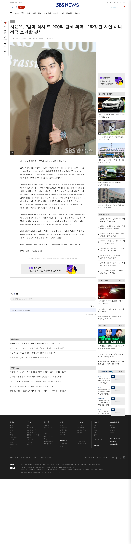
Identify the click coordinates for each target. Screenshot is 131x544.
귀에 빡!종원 (80, 428)
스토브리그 (80, 432)
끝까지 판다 (63, 444)
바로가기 (96, 421)
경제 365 (63, 432)
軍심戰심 (46, 425)
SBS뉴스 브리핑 (48, 441)
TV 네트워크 (13, 445)
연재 (61, 421)
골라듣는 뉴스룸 (48, 436)
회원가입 (116, 2)
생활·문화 (47, 13)
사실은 (62, 425)
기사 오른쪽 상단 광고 (111, 55)
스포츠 (55, 13)
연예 (62, 13)
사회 (34, 13)
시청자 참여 (26, 457)
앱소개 (96, 435)
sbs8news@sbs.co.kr (70, 464)
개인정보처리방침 (46, 457)
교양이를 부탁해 (81, 430)
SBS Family (89, 457)
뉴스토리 (29, 442)
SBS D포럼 (114, 444)
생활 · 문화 (13, 437)
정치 (22, 13)
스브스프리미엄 (115, 421)
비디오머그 (80, 421)
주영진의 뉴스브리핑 (33, 435)
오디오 (45, 432)
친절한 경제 (63, 430)
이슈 (11, 447)
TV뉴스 (77, 13)
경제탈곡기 (101, 398)
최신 (11, 425)
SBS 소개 (14, 457)
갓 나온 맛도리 (81, 441)
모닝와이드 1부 (31, 430)
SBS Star (113, 441)
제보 (95, 428)
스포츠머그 (80, 425)
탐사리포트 (63, 440)
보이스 (45, 439)
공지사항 (96, 445)
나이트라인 (30, 440)
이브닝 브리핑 (48, 428)
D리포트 (62, 435)
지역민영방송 (102, 457)
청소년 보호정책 (99, 469)
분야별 (12, 421)
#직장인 (113, 7)
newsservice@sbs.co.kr (69, 467)
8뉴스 (17, 13)
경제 (28, 13)
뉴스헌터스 (30, 428)
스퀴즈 (112, 432)
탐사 (61, 446)
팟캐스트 (112, 428)
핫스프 (99, 376)
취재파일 (69, 13)
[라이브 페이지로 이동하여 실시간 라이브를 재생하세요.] (21, 7)
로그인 (109, 2)
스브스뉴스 (80, 437)
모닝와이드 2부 (31, 432)
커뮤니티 (112, 430)
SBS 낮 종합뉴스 (48, 444)
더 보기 (121, 280)
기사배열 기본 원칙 (88, 469)
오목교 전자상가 (81, 444)
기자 (95, 432)
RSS (95, 437)
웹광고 (35, 457)
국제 (39, 13)
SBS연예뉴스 (115, 438)
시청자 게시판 (98, 440)
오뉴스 (29, 437)
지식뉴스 (112, 425)
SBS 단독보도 (64, 428)
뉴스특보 (29, 445)
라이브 (96, 430)
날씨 (95, 425)
